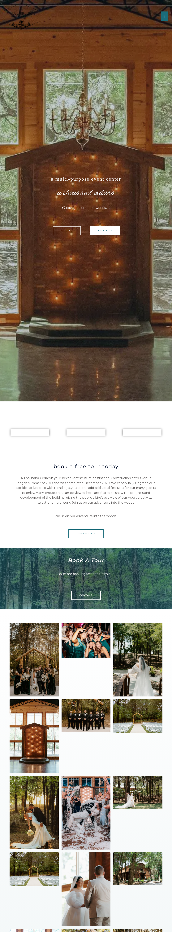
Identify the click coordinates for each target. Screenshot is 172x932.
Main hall (30, 432)
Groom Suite (142, 432)
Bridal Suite (86, 432)
